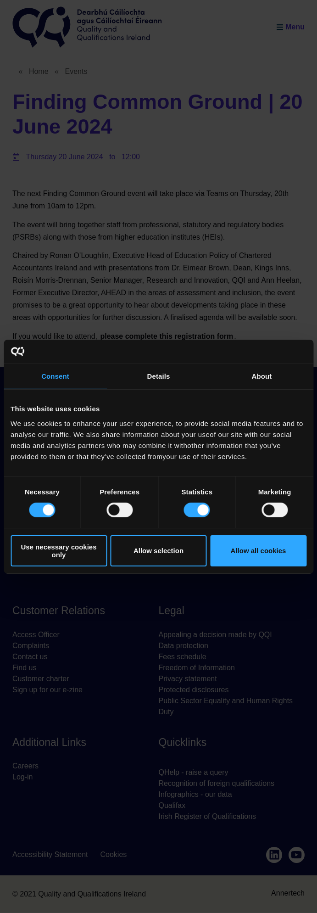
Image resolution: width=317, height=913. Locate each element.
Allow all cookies (258, 551)
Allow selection (158, 551)
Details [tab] (158, 376)
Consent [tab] (55, 376)
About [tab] (262, 376)
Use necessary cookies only (58, 551)
